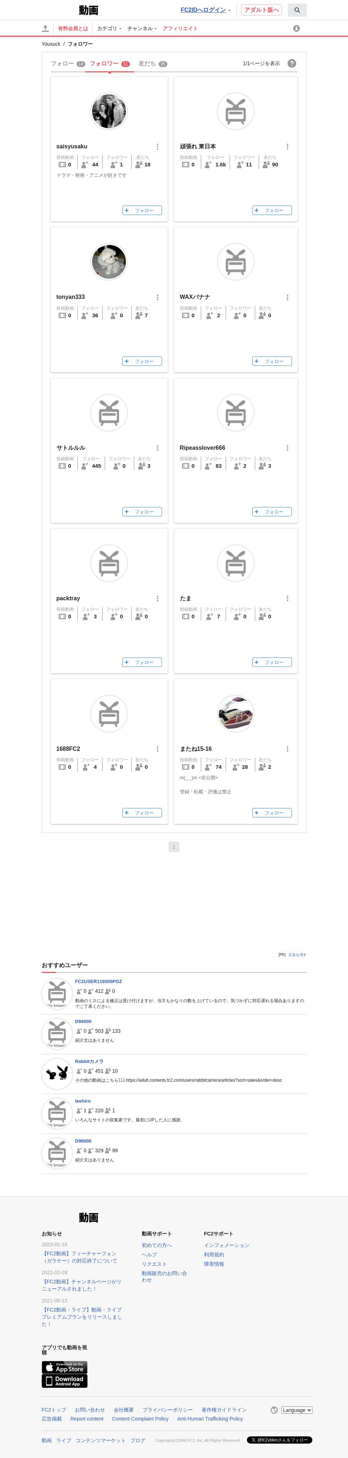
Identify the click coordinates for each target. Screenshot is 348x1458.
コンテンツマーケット (101, 1440)
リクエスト (154, 1264)
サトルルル (71, 448)
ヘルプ (149, 1254)
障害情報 (214, 1264)
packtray (68, 598)
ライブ (63, 1440)
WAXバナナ (195, 297)
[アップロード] (45, 28)
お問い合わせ (90, 1410)
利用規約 (214, 1254)
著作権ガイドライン (224, 1410)
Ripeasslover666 (202, 448)
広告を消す (298, 955)
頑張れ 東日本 (198, 146)
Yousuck (51, 44)
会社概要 (124, 1410)
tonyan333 (71, 297)
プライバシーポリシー (168, 1410)
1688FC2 (68, 749)
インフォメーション (226, 1245)
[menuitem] (297, 10)
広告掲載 (52, 1419)
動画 (47, 1440)
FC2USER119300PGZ (98, 981)
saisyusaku (72, 146)
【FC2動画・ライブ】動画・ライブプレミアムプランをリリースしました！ (82, 1317)
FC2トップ (54, 1410)
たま (185, 598)
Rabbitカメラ (89, 1061)
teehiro (83, 1101)
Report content (87, 1419)
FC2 (59, 9)
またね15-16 (196, 749)
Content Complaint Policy (140, 1419)
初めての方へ (157, 1245)
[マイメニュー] (297, 28)
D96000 (83, 1141)
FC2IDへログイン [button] (205, 10)
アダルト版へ (261, 10)
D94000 (83, 1021)
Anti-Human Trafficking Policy (210, 1419)
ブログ (137, 1440)
